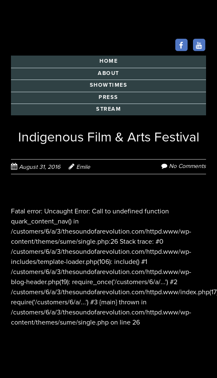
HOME (108, 61)
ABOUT (108, 73)
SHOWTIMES (109, 85)
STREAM (108, 109)
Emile (83, 166)
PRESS (108, 97)
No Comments (187, 166)
